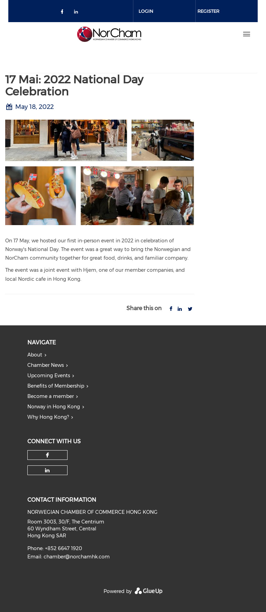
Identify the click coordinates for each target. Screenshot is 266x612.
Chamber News (45, 365)
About (34, 355)
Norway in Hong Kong (53, 407)
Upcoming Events (48, 375)
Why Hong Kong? (48, 417)
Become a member (50, 396)
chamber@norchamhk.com (77, 557)
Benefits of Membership (55, 386)
